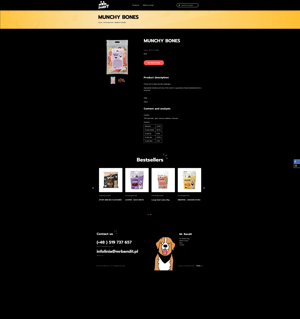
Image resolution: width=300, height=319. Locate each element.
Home (100, 22)
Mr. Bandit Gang (184, 238)
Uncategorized (108, 22)
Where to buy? (148, 5)
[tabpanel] (117, 57)
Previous (95, 188)
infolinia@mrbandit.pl (117, 251)
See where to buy (154, 63)
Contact (181, 245)
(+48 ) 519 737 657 (114, 242)
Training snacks (105, 195)
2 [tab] (151, 215)
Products (135, 5)
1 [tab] (149, 215)
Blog (180, 243)
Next (207, 188)
